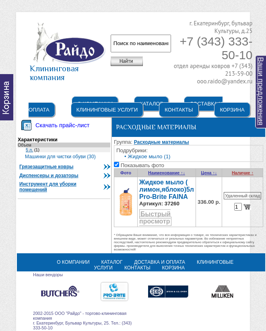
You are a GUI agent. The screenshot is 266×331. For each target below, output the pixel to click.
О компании (73, 262)
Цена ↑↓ (209, 172)
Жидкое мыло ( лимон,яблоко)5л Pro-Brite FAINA (166, 189)
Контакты (179, 110)
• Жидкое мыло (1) (147, 156)
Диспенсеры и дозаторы (48, 175)
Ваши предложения (261, 91)
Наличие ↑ (243, 172)
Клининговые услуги (107, 110)
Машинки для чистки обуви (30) (60, 156)
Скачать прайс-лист (62, 125)
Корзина (232, 110)
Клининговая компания (68, 69)
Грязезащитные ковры (46, 167)
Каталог (151, 104)
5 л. (29, 149)
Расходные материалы (161, 142)
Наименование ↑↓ (166, 172)
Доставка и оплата (159, 262)
